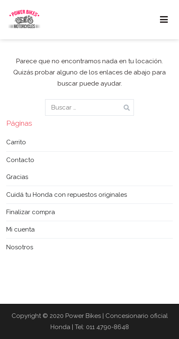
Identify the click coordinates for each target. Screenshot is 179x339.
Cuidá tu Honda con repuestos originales (66, 194)
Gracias (17, 177)
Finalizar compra (30, 212)
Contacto (20, 160)
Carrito (16, 142)
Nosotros (19, 247)
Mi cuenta (20, 229)
